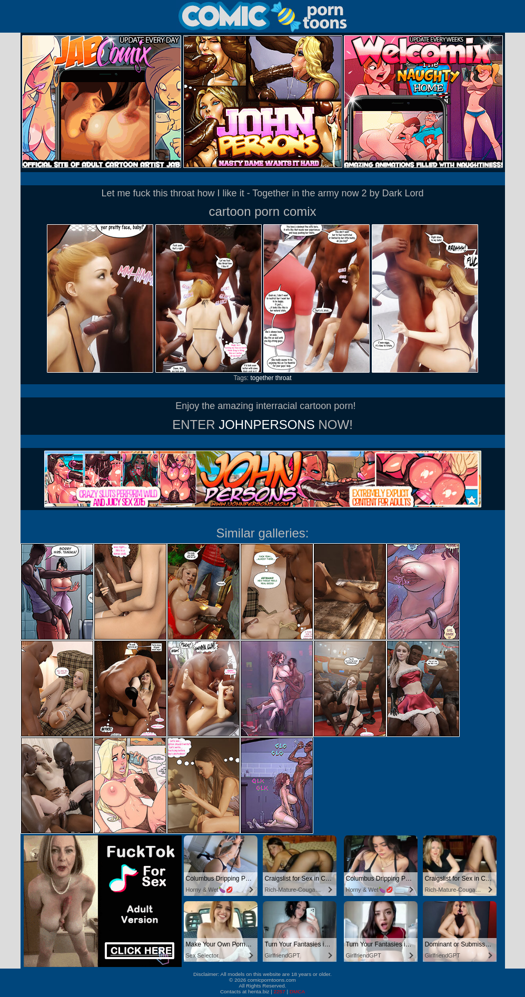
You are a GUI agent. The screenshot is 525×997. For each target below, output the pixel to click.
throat (283, 378)
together (261, 378)
